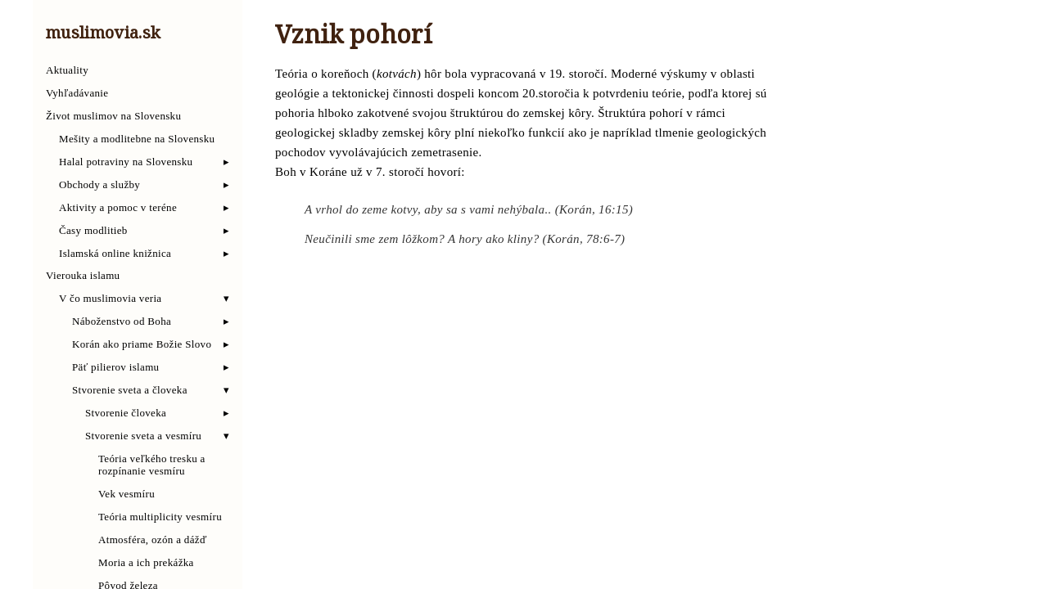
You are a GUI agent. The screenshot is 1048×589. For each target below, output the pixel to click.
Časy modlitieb (93, 230)
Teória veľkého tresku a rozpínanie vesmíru (152, 465)
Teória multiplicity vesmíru (160, 517)
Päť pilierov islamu (115, 367)
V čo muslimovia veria (110, 298)
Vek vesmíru (126, 494)
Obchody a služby (99, 185)
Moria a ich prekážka (146, 563)
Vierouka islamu (83, 275)
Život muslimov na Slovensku (113, 116)
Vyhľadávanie (77, 93)
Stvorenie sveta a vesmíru (143, 436)
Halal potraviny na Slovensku (125, 162)
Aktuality (67, 70)
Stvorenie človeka (125, 413)
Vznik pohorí (353, 38)
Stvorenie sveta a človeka (129, 390)
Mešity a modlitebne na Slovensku (137, 139)
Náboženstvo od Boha (121, 321)
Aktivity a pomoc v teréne (118, 208)
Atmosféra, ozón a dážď (152, 540)
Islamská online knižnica (115, 253)
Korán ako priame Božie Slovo (141, 344)
